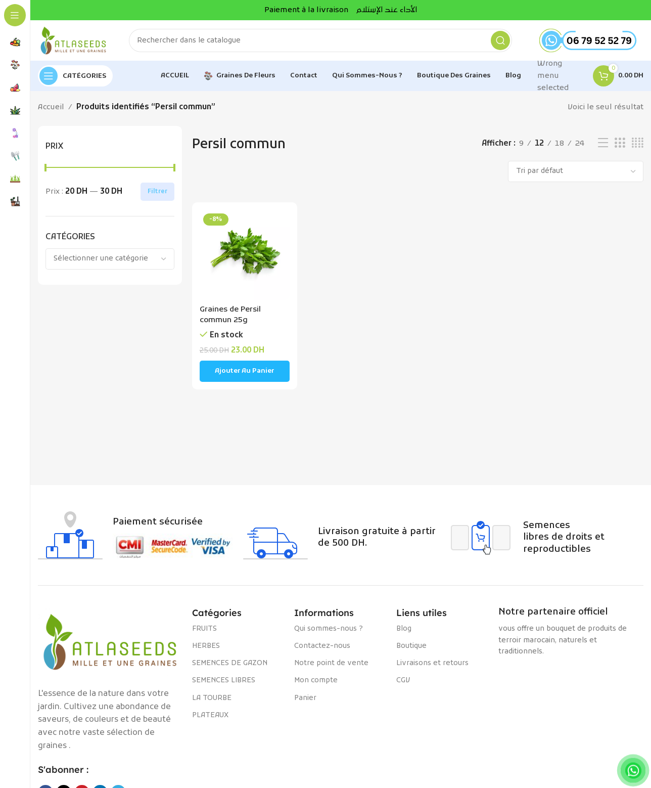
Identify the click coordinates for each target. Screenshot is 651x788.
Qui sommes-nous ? (328, 629)
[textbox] (109, 259)
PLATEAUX (210, 715)
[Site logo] (73, 40)
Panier (305, 698)
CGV (403, 680)
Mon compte (316, 680)
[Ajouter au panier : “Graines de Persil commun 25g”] (245, 371)
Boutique (411, 646)
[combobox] (109, 259)
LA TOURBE (211, 698)
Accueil (51, 107)
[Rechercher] (320, 40)
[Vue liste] (603, 143)
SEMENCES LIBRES (223, 680)
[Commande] (575, 171)
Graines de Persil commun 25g (230, 314)
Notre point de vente (331, 663)
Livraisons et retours (432, 663)
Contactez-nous (322, 646)
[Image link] (110, 642)
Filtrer (157, 192)
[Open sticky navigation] (75, 76)
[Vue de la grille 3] (620, 143)
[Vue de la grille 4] (637, 143)
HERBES (206, 646)
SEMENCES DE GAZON (229, 663)
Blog (403, 629)
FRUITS (204, 629)
